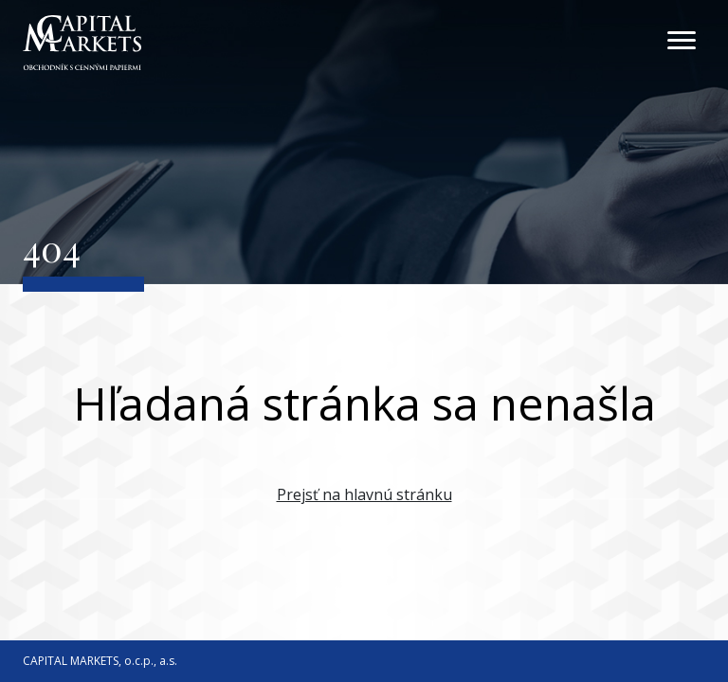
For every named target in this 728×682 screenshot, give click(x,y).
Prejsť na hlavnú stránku (364, 494)
